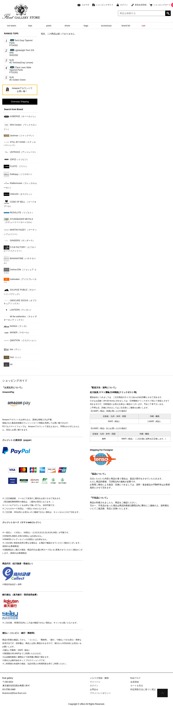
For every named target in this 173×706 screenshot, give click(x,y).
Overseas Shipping (20, 101)
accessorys (106, 25)
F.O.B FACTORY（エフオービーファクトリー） (20, 248)
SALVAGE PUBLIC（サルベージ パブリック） (20, 291)
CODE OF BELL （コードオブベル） (20, 203)
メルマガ (85, 5)
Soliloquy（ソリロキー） (18, 174)
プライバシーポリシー (100, 693)
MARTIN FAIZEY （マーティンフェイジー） (20, 231)
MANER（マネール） (17, 332)
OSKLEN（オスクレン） (18, 194)
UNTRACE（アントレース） (20, 152)
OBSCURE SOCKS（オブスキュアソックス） (20, 302)
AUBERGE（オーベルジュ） (20, 116)
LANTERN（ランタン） (18, 310)
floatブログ (135, 678)
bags (86, 25)
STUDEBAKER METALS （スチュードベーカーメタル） (18, 220)
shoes (67, 25)
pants (48, 25)
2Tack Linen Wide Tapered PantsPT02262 (20, 70)
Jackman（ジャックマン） (19, 135)
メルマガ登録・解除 (99, 678)
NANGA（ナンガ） (16, 326)
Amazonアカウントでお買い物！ (22, 89)
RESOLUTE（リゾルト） (19, 212)
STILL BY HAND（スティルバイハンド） (20, 143)
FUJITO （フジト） (16, 166)
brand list (126, 25)
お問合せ (94, 689)
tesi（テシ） (13, 349)
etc (8, 364)
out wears (11, 25)
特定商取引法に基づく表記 (143, 689)
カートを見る (136, 685)
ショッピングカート (162, 5)
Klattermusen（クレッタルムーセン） (20, 185)
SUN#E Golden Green (17, 78)
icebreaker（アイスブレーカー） (20, 280)
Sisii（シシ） (13, 357)
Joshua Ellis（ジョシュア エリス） (20, 271)
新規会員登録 (141, 5)
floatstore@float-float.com (14, 693)
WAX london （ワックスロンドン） (20, 126)
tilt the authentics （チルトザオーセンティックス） (20, 318)
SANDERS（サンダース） (19, 240)
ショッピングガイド (104, 5)
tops (30, 25)
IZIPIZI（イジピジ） (16, 160)
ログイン (124, 5)
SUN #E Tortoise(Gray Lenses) (21, 61)
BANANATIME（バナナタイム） (20, 260)
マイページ (95, 682)
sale (143, 25)
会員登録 (134, 682)
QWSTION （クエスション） (20, 340)
